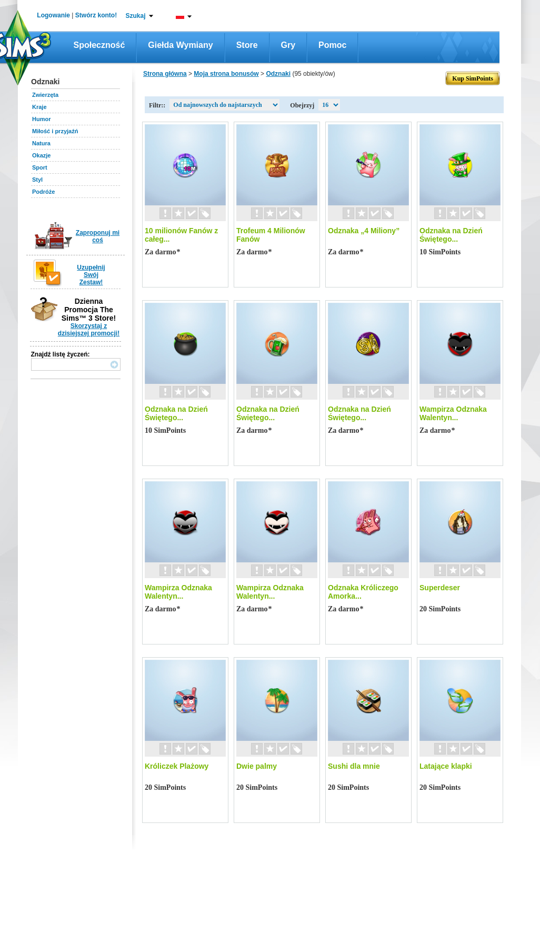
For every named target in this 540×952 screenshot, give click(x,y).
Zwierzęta (45, 95)
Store (247, 45)
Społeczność (99, 45)
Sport (39, 167)
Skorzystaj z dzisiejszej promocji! (88, 329)
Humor (41, 119)
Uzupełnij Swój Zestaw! (91, 275)
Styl (37, 179)
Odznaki (278, 73)
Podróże (43, 192)
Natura (41, 143)
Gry (288, 45)
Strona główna (165, 73)
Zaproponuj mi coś (97, 236)
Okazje (41, 155)
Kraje (39, 107)
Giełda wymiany (180, 45)
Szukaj (135, 15)
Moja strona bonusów (226, 73)
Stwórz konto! (96, 15)
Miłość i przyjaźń (55, 131)
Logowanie (53, 15)
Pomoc (332, 45)
